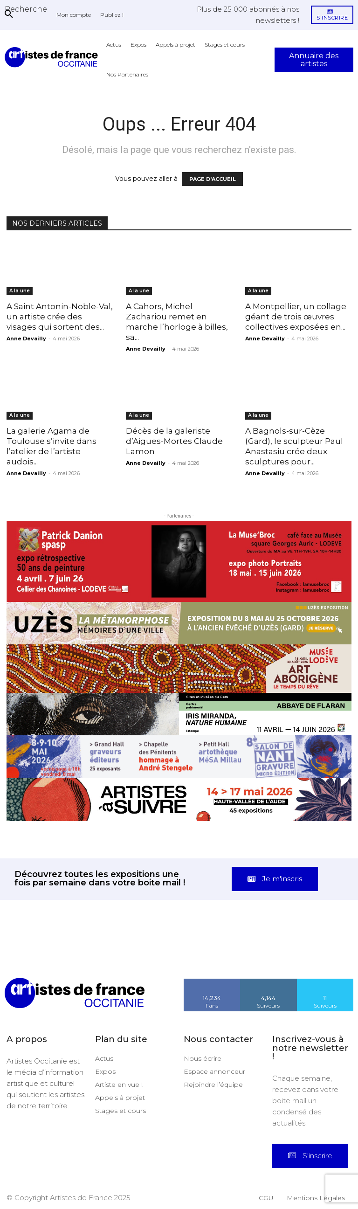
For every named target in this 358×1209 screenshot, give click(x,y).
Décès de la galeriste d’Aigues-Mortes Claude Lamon (174, 441)
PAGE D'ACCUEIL (212, 179)
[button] (26, 9)
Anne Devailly (26, 338)
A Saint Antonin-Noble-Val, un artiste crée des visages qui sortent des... (60, 317)
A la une (19, 291)
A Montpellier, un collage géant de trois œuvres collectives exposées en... (295, 317)
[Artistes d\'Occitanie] (53, 57)
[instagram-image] (22, 955)
